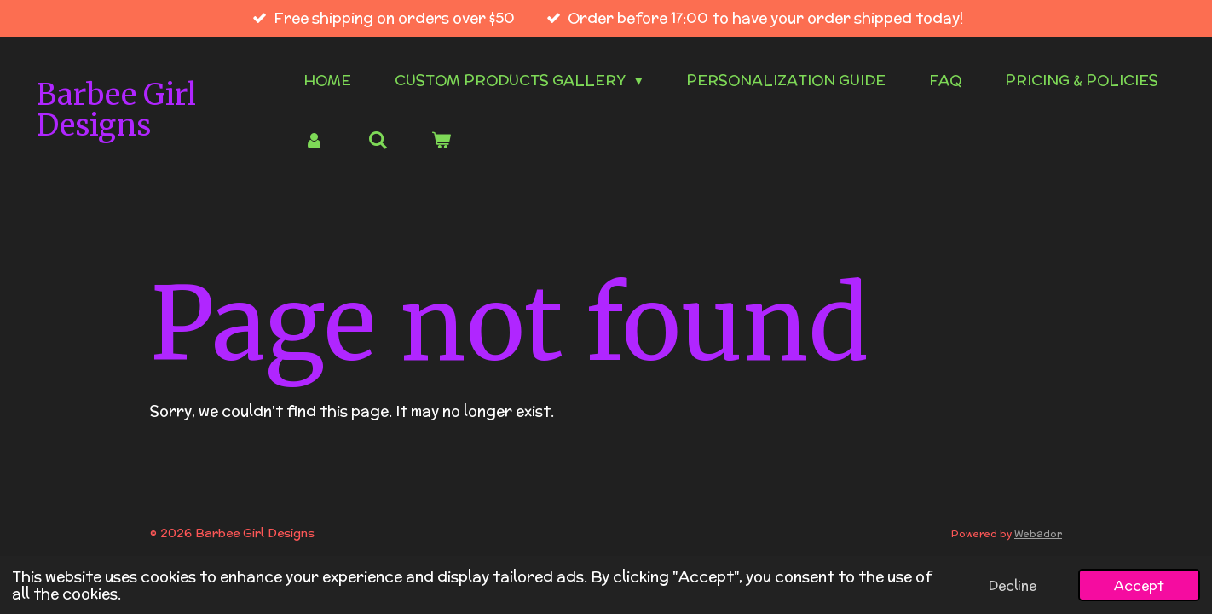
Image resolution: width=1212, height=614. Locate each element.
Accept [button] (1139, 585)
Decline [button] (1012, 585)
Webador (1038, 533)
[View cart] (441, 142)
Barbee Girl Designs (116, 110)
